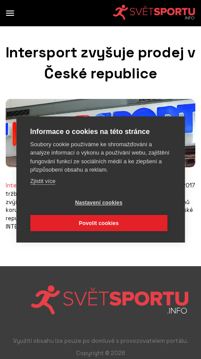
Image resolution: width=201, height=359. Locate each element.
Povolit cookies (99, 223)
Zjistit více (43, 181)
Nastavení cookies (98, 203)
